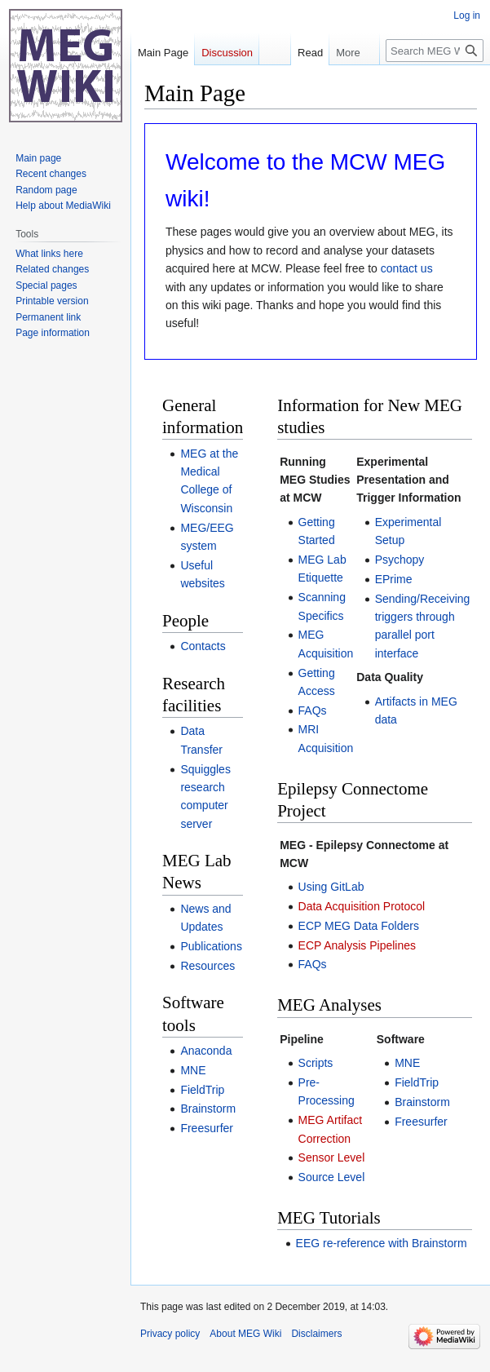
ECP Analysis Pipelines (357, 945)
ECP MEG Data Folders (358, 925)
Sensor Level (331, 1157)
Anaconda (206, 1050)
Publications (211, 946)
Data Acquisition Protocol (362, 906)
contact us (407, 268)
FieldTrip (202, 1089)
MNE (192, 1070)
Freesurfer (206, 1128)
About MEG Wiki (245, 1333)
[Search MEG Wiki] (434, 83)
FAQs (312, 710)
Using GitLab (331, 886)
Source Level (331, 1177)
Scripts (315, 1062)
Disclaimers (316, 1333)
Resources (207, 965)
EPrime (394, 579)
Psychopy (400, 559)
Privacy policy (170, 1333)
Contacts (202, 646)
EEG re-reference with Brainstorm (381, 1243)
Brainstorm (208, 1108)
